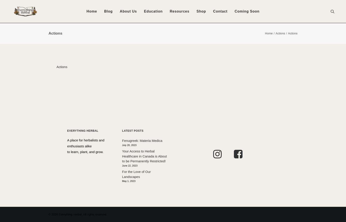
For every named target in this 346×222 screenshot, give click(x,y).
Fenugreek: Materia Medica (142, 140)
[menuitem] (91, 11)
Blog (108, 11)
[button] (334, 11)
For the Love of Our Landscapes (136, 174)
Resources (179, 11)
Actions (280, 33)
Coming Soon (247, 11)
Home (91, 11)
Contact (220, 11)
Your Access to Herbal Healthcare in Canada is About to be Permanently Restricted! (144, 156)
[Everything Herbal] (20, 11)
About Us (128, 11)
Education (153, 11)
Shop (201, 11)
